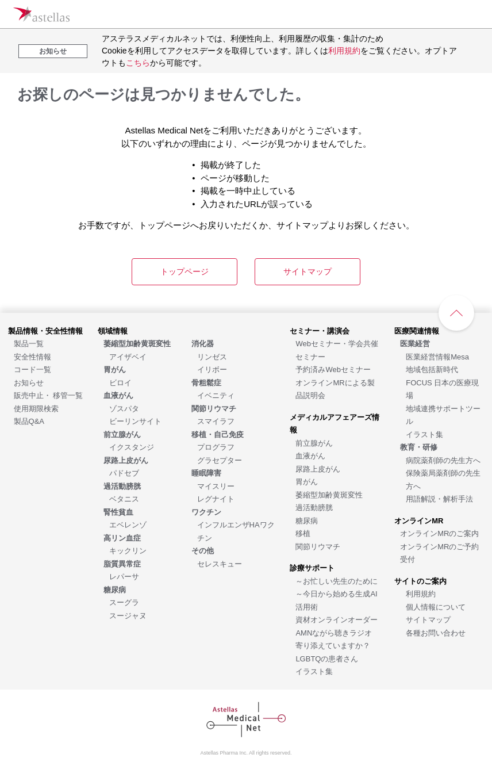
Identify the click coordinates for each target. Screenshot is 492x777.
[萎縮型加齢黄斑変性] (329, 494)
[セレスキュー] (219, 563)
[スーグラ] (124, 602)
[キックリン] (128, 550)
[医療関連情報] (416, 330)
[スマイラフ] (216, 421)
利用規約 (344, 50)
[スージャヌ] (128, 615)
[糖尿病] (306, 520)
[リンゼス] (212, 356)
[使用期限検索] (36, 408)
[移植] (302, 533)
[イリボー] (212, 369)
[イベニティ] (216, 395)
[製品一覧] (29, 343)
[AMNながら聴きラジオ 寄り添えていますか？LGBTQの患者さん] (333, 645)
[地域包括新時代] (432, 369)
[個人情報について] (436, 606)
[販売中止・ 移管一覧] (48, 395)
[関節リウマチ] (317, 546)
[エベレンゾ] (128, 524)
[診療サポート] (312, 567)
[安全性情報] (32, 356)
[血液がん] (310, 455)
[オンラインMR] (418, 520)
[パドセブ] (124, 472)
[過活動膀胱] (314, 507)
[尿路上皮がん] (317, 468)
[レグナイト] (216, 498)
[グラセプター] (219, 460)
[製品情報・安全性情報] (45, 330)
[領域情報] (113, 330)
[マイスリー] (216, 486)
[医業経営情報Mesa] (437, 356)
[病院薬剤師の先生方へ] (443, 460)
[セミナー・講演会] (319, 330)
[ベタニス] (124, 498)
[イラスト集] (314, 671)
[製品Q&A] (29, 421)
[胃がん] (306, 481)
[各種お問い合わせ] (436, 632)
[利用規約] (421, 593)
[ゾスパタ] (124, 408)
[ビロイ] (120, 382)
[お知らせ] (29, 382)
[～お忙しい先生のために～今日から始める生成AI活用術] (336, 593)
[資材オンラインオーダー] (336, 619)
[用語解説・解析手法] (439, 498)
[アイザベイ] (128, 356)
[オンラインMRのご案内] (439, 533)
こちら (138, 62)
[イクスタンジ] (131, 446)
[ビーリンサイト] (135, 421)
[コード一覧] (32, 369)
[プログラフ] (216, 446)
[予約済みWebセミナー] (333, 369)
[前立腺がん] (314, 442)
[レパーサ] (124, 576)
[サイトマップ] (428, 619)
